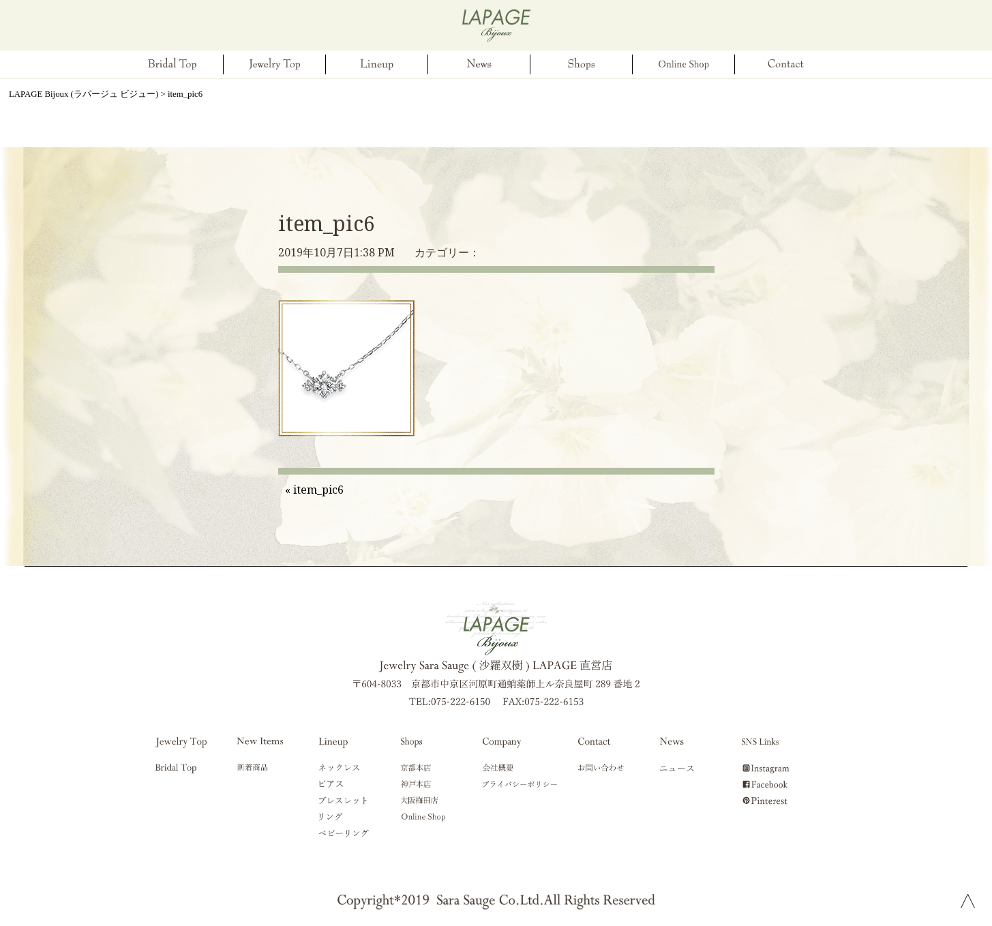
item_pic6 (326, 223)
